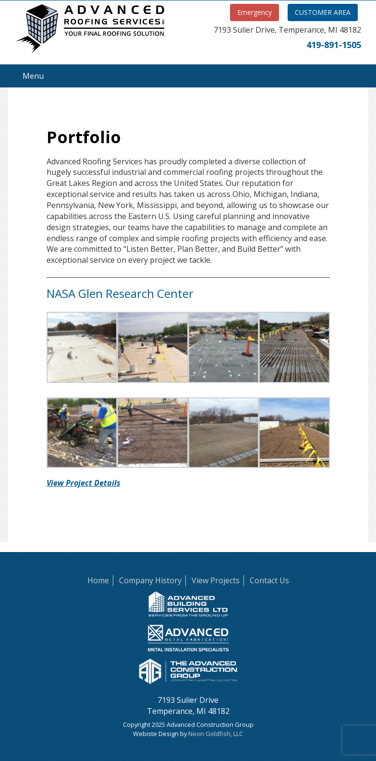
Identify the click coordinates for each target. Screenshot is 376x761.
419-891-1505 (333, 44)
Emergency (254, 12)
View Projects (216, 580)
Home (98, 580)
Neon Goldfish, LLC (215, 733)
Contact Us (269, 580)
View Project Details (84, 483)
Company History (150, 580)
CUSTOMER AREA (323, 12)
